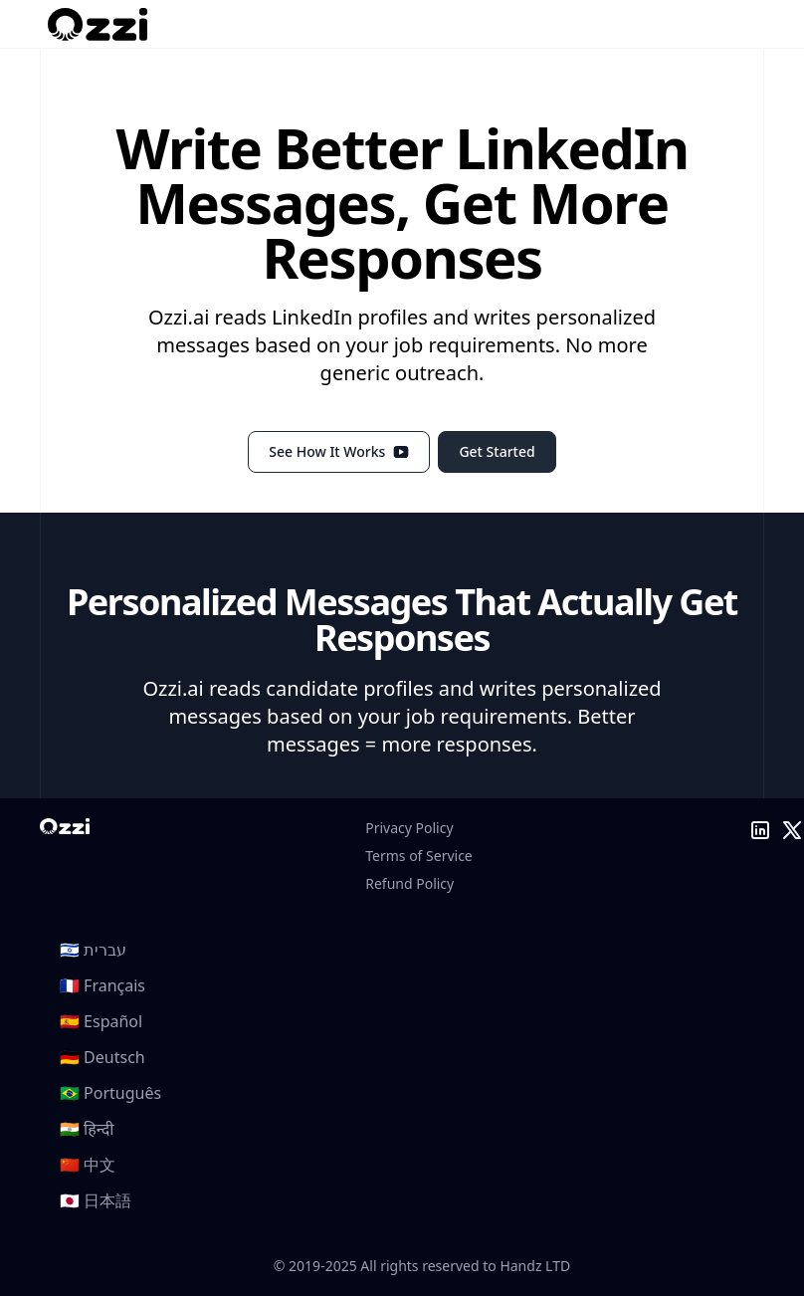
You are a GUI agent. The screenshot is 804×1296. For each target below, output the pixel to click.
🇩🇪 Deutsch (102, 1057)
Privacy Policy (409, 827)
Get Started (496, 451)
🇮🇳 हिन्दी (86, 1129)
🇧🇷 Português (110, 1093)
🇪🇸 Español (101, 1021)
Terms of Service (419, 855)
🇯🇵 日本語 (95, 1200)
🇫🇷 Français (102, 985)
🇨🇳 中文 (87, 1165)
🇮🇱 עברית (93, 950)
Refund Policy (409, 883)
